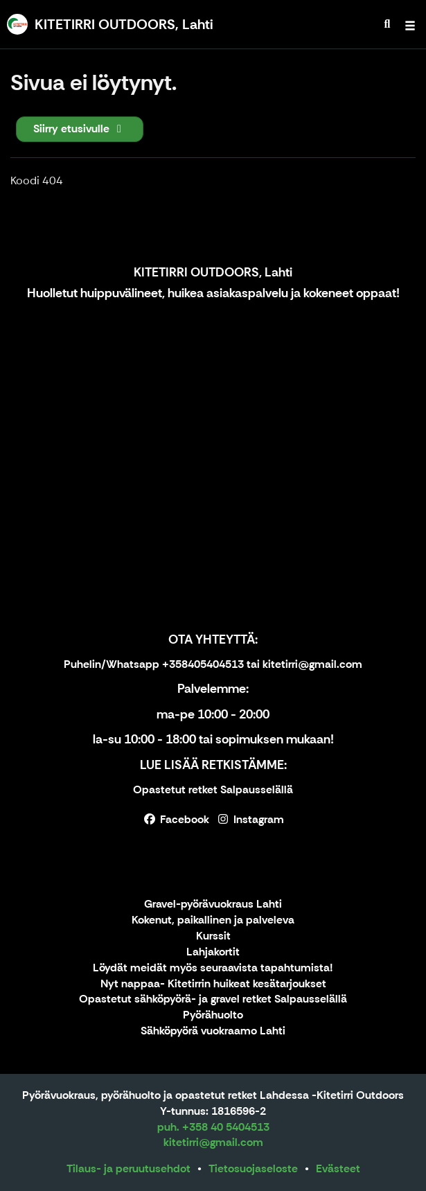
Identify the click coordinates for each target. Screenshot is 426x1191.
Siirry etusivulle (79, 128)
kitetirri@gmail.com (213, 1142)
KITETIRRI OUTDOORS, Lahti (213, 272)
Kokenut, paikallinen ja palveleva (213, 920)
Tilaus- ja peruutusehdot (128, 1168)
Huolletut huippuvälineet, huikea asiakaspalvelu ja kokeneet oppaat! (213, 293)
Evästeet (338, 1168)
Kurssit (213, 936)
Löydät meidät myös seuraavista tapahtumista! (213, 968)
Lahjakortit (213, 952)
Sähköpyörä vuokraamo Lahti (213, 1031)
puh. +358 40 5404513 (213, 1127)
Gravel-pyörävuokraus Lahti (213, 904)
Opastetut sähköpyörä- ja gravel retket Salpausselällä (213, 999)
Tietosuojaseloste (253, 1168)
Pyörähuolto (213, 1015)
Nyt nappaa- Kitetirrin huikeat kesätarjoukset (213, 984)
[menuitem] (387, 24)
